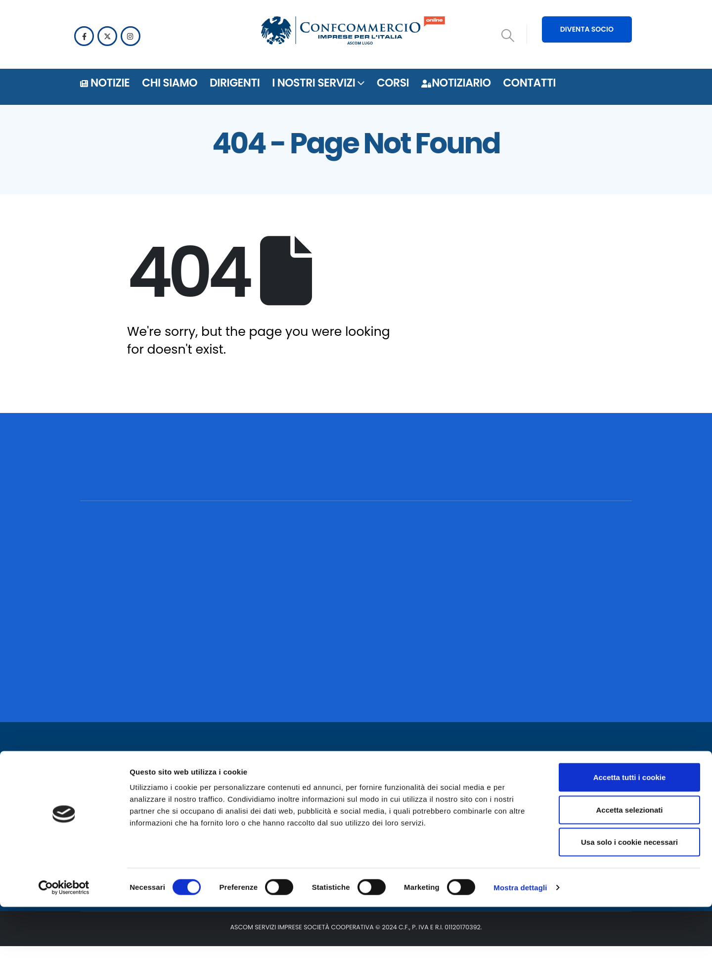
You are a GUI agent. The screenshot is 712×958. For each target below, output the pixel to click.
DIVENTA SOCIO (587, 29)
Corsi (393, 83)
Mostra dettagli (520, 938)
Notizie (105, 83)
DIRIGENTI (235, 83)
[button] (508, 35)
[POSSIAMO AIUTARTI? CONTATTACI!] (559, 475)
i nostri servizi (313, 83)
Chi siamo (169, 83)
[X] (107, 36)
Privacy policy (295, 800)
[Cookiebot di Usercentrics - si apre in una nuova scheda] (64, 938)
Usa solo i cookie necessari (629, 893)
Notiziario (455, 83)
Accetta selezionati (629, 861)
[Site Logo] (353, 31)
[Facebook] (84, 36)
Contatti (529, 83)
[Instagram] (130, 36)
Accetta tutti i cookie (629, 828)
